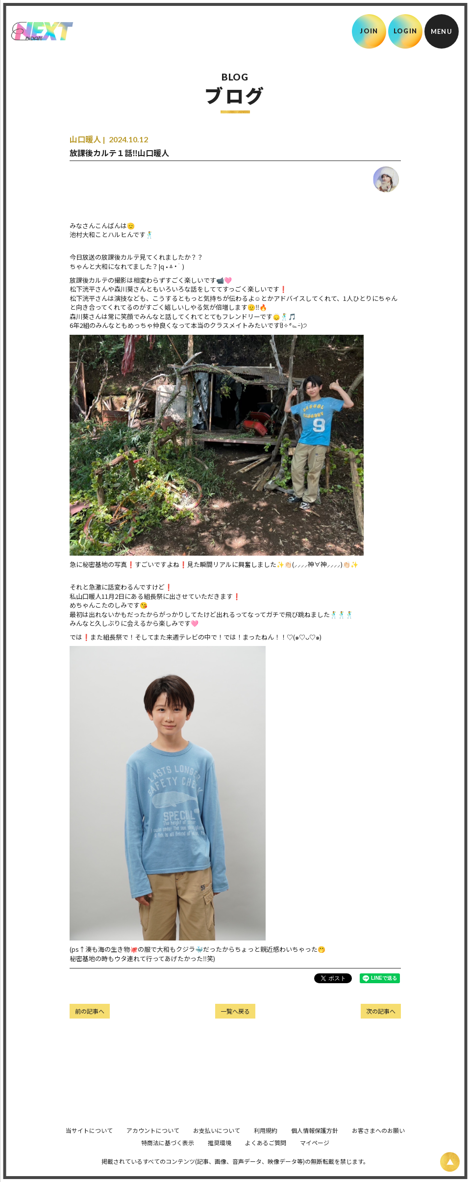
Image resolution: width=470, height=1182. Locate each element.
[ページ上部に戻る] (450, 1162)
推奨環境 (219, 1156)
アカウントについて (152, 1144)
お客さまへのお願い (378, 1144)
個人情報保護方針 (314, 1144)
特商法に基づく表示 (167, 1156)
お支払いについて (216, 1144)
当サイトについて (89, 1144)
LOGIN (406, 31)
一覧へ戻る (235, 1011)
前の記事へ (89, 1011)
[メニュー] (441, 31)
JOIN (369, 31)
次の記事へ (381, 1011)
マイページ (314, 1156)
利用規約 (265, 1144)
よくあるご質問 (265, 1156)
